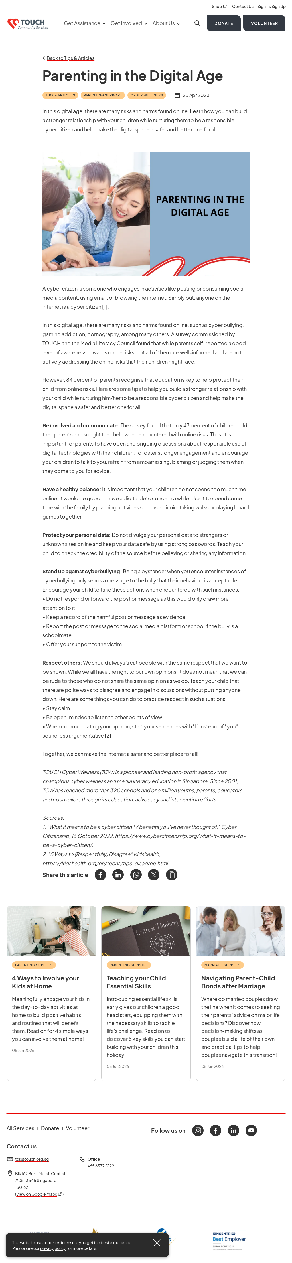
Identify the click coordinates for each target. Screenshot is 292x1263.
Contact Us (243, 6)
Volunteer (264, 23)
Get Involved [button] (129, 23)
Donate (223, 23)
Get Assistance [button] (85, 23)
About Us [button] (166, 23)
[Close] (157, 1243)
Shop (220, 6)
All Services (20, 1128)
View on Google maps (39, 1194)
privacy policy (53, 1248)
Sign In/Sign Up (271, 6)
